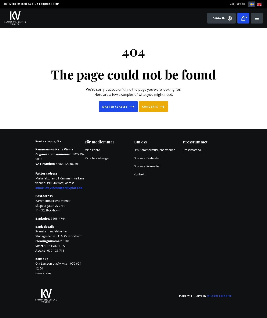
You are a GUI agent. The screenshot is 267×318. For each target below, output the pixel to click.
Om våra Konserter (147, 166)
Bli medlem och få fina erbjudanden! (31, 4)
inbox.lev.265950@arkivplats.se (59, 188)
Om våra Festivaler (147, 158)
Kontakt (139, 174)
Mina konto (92, 150)
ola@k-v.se (60, 263)
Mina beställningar (96, 158)
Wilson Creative (219, 295)
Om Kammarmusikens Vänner (154, 150)
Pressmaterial (192, 150)
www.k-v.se (43, 273)
